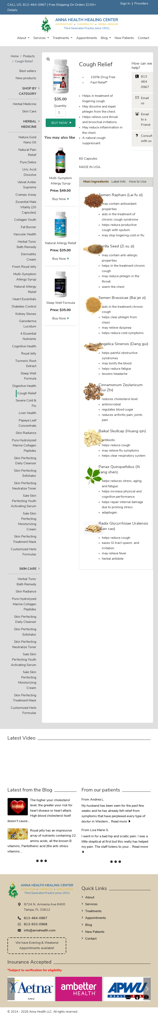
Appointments (86, 38)
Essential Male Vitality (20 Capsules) (26, 207)
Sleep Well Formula (60, 303)
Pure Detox (28, 162)
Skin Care (29, 111)
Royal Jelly (28, 353)
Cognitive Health (24, 346)
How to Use (137, 181)
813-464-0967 (34, 5)
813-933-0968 (35, 924)
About (22, 38)
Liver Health (27, 413)
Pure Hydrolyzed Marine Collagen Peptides (24, 446)
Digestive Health (24, 386)
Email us (145, 101)
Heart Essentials (24, 299)
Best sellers (27, 71)
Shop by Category (27, 91)
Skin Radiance (26, 433)
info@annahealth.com (40, 930)
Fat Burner (28, 227)
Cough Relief (26, 393)
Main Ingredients (96, 181)
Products (29, 56)
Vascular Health (24, 234)
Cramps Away (25, 195)
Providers (141, 3)
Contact (143, 38)
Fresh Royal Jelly (24, 267)
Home (15, 56)
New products (26, 78)
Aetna (31, 999)
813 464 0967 (145, 82)
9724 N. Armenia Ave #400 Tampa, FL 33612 (44, 907)
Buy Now (59, 199)
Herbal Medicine (24, 104)
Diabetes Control (24, 306)
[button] (11, 989)
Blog (104, 38)
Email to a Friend (145, 120)
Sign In (125, 3)
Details (12, 10)
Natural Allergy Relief (60, 243)
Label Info (119, 181)
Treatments (61, 38)
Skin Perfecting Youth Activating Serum (23, 501)
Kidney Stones (25, 314)
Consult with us (146, 138)
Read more (121, 821)
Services (39, 38)
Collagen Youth (25, 220)
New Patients (124, 38)
